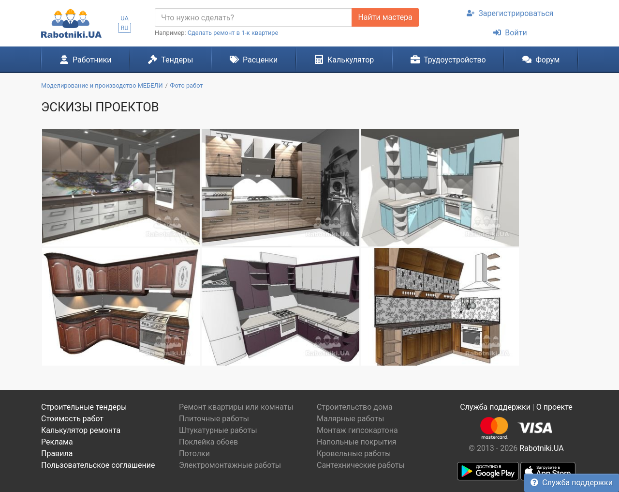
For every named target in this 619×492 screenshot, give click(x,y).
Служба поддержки (572, 482)
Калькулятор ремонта (80, 430)
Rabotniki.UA (541, 448)
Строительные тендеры (84, 407)
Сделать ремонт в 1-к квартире (233, 32)
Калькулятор (344, 59)
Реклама (57, 441)
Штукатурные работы (218, 430)
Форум (541, 59)
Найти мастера (385, 17)
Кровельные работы (354, 453)
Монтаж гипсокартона (357, 430)
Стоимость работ (72, 418)
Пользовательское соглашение (98, 465)
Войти (510, 32)
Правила (57, 453)
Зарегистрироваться (510, 13)
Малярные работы (350, 418)
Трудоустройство (448, 59)
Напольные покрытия (357, 441)
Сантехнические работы (361, 465)
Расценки (254, 59)
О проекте (554, 407)
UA (124, 18)
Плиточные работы (214, 418)
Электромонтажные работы (230, 465)
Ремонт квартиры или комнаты (236, 407)
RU (124, 27)
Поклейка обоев (208, 441)
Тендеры (170, 59)
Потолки (194, 453)
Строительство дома (355, 407)
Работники (85, 59)
